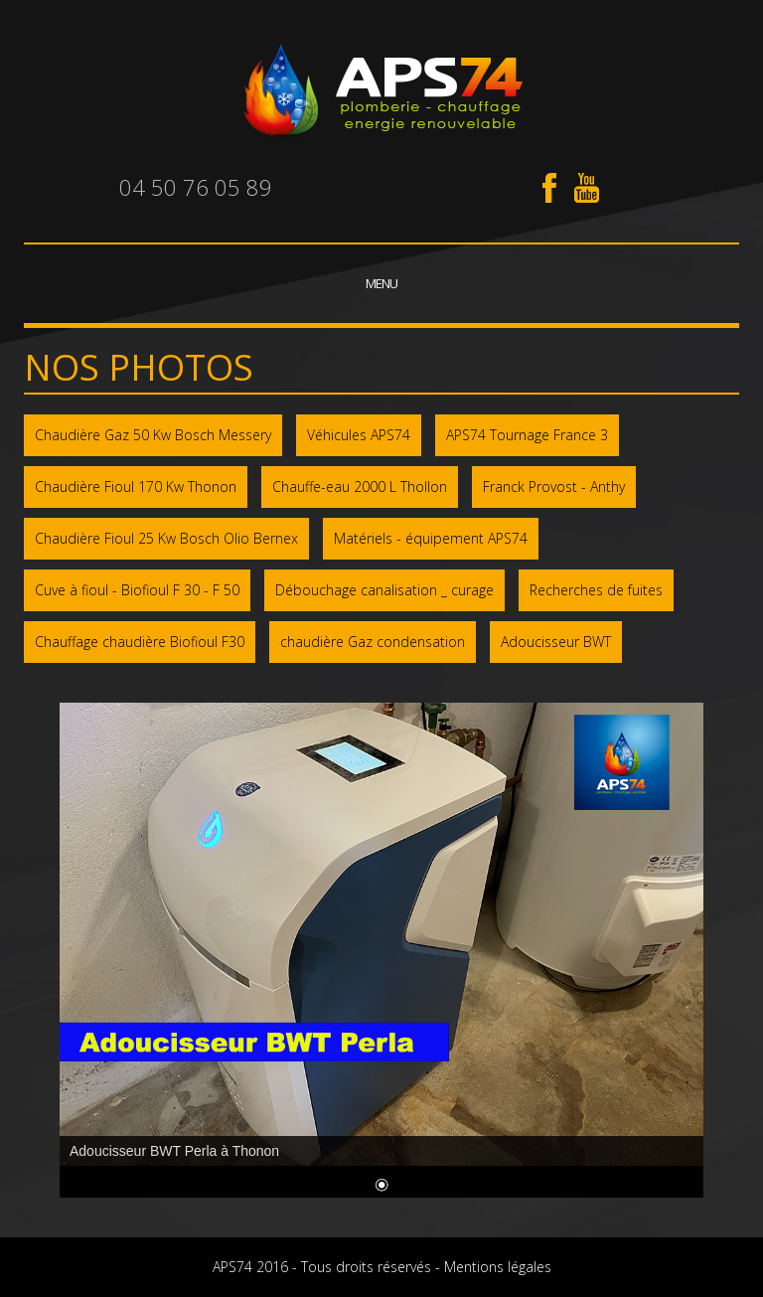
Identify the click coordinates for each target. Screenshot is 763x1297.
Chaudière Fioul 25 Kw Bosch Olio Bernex (166, 538)
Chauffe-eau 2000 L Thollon (359, 486)
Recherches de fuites (596, 589)
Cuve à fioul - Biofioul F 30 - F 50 (137, 589)
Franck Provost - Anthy (554, 486)
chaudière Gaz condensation (372, 641)
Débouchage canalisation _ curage (384, 589)
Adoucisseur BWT (556, 641)
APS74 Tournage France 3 (527, 434)
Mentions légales (497, 1266)
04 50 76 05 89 (195, 187)
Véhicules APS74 (358, 434)
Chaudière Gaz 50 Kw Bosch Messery (153, 434)
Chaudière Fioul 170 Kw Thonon (135, 486)
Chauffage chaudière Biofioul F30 (139, 641)
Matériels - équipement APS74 (431, 538)
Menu (381, 283)
